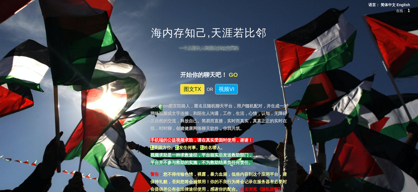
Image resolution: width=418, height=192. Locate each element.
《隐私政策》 (270, 189)
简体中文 (389, 5)
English (403, 5)
